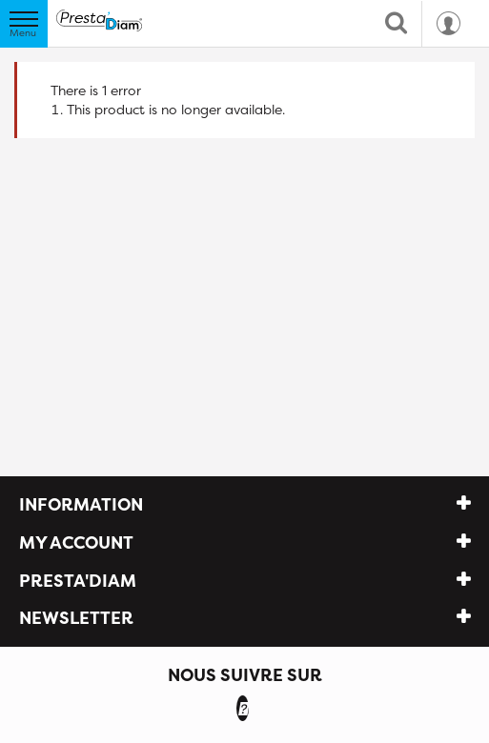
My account (76, 542)
